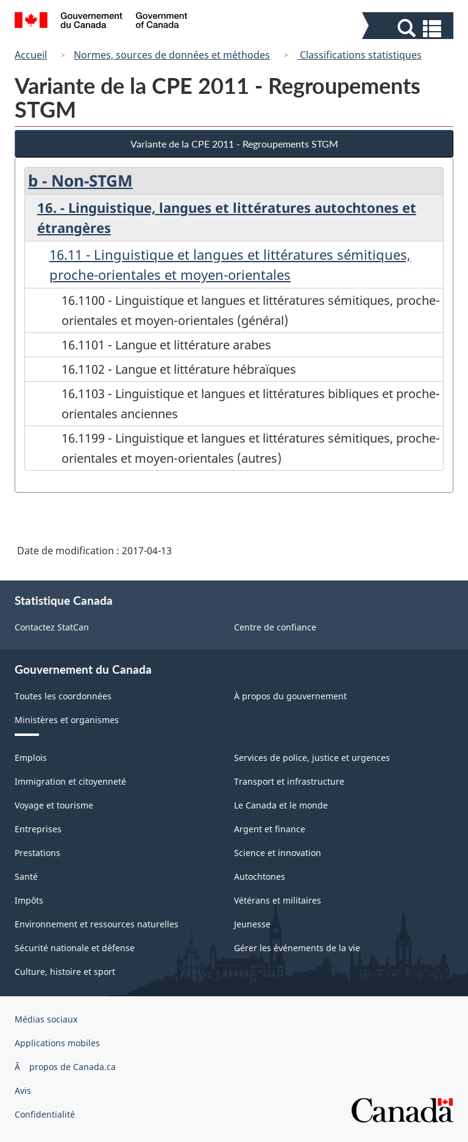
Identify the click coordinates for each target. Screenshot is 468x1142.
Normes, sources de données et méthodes (172, 55)
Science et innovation (277, 852)
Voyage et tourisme (54, 805)
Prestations (37, 852)
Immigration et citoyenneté (70, 781)
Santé (26, 876)
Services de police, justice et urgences (312, 757)
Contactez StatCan (52, 627)
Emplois (31, 757)
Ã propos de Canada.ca (65, 1066)
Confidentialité (45, 1114)
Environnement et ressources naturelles (97, 924)
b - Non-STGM (80, 180)
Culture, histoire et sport (65, 971)
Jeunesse (252, 924)
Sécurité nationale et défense (75, 948)
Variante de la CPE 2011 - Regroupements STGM (234, 143)
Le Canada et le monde (281, 805)
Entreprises (38, 829)
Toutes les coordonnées (63, 696)
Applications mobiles (57, 1043)
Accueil (31, 55)
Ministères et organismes (67, 720)
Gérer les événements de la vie (297, 948)
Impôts (29, 900)
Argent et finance (269, 829)
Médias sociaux (46, 1019)
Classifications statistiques (359, 55)
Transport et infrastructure (289, 781)
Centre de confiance (275, 627)
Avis (23, 1090)
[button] (409, 28)
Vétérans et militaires (277, 900)
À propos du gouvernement (290, 696)
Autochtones (259, 876)
